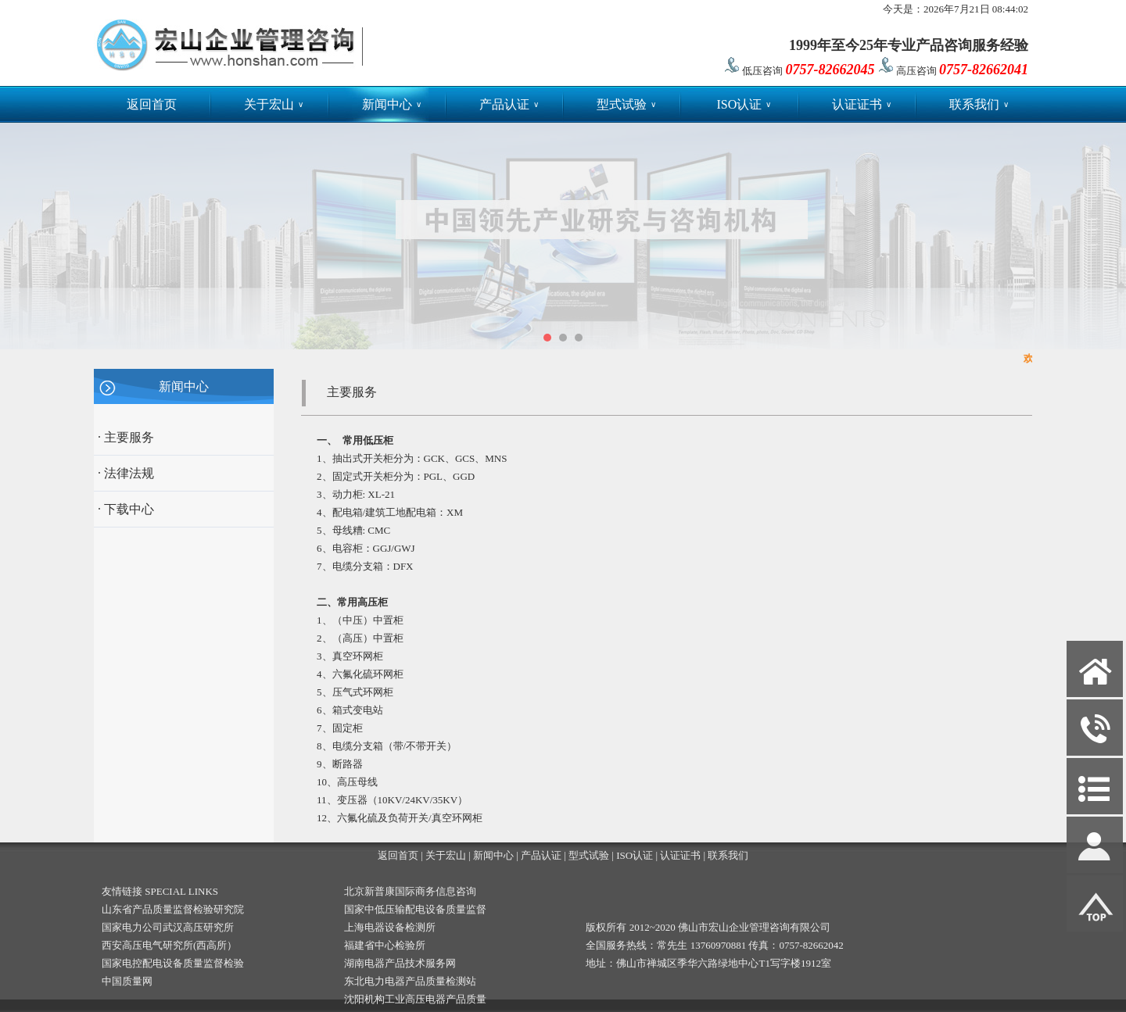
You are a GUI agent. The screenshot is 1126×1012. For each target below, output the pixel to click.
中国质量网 (127, 981)
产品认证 (509, 104)
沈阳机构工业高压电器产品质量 (415, 999)
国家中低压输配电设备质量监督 (415, 909)
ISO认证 (743, 104)
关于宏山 (273, 104)
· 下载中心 (126, 509)
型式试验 (626, 104)
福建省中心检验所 (384, 945)
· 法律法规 (126, 473)
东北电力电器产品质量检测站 (410, 981)
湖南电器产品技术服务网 (400, 963)
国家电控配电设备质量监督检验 (173, 963)
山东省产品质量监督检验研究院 (173, 909)
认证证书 (861, 104)
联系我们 (979, 104)
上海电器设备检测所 (390, 927)
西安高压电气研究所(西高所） (169, 945)
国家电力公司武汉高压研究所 (168, 927)
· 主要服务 (126, 437)
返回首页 (152, 104)
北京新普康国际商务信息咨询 (410, 891)
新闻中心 (391, 104)
